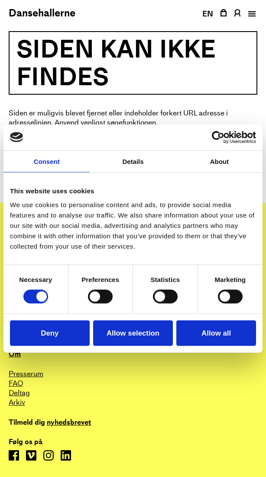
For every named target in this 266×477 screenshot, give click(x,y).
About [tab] (219, 161)
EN (208, 13)
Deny (49, 333)
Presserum (26, 373)
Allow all (216, 333)
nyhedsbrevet (69, 422)
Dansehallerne (42, 13)
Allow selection (133, 333)
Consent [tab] (47, 161)
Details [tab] (132, 161)
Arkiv (17, 402)
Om (15, 354)
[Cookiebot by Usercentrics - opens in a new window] (218, 137)
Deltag (19, 392)
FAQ (16, 383)
